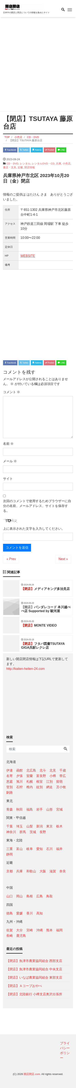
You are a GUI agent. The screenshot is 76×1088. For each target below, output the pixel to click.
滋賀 (52, 871)
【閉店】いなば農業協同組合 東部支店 (34, 977)
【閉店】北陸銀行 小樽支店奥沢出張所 (34, 994)
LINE (61, 150)
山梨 (29, 826)
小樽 (52, 776)
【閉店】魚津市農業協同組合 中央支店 (34, 969)
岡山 (19, 896)
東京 (49, 826)
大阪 (43, 871)
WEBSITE (27, 256)
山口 (9, 896)
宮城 (59, 809)
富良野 (41, 776)
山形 (49, 809)
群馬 (22, 832)
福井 (59, 849)
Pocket (49, 150)
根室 (39, 781)
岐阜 (29, 849)
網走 (49, 787)
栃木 (59, 826)
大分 (19, 930)
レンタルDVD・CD (43, 163)
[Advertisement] (38, 65)
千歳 (62, 770)
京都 (9, 871)
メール (10, 461)
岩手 (39, 809)
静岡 (9, 854)
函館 (19, 770)
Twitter (24, 150)
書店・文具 (9, 167)
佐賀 (9, 930)
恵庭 (9, 781)
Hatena (36, 150)
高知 (39, 913)
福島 (29, 809)
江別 (49, 781)
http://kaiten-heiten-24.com (25, 668)
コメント (11, 392)
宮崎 (29, 930)
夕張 (19, 776)
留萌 (59, 781)
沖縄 (39, 930)
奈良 (62, 871)
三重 (9, 849)
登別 (9, 787)
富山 (19, 849)
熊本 (49, 930)
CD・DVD (12, 163)
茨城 (33, 832)
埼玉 (19, 826)
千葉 (9, 826)
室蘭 (29, 776)
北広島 (31, 770)
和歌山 (31, 871)
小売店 (67, 163)
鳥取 (49, 896)
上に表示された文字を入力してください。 (34, 528)
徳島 (9, 913)
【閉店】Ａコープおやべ (24, 986)
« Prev (11, 559)
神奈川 (11, 832)
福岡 (59, 930)
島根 (29, 896)
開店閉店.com (32, 1074)
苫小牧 (61, 787)
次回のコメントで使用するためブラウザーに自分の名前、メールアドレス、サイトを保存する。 (37, 505)
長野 (43, 832)
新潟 (39, 826)
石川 (49, 849)
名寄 (9, 776)
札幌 (29, 781)
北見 (52, 770)
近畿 (20, 167)
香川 (29, 913)
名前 (8, 443)
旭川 (19, 781)
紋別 (39, 787)
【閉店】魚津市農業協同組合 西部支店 (34, 961)
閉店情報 (29, 167)
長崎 (9, 935)
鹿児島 (21, 935)
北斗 (43, 770)
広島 (39, 896)
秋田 (19, 809)
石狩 (19, 787)
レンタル (25, 163)
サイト (8, 478)
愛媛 (19, 913)
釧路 (9, 792)
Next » (63, 559)
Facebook (10, 150)
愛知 (39, 849)
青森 (9, 809)
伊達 (9, 770)
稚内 (29, 787)
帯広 (62, 776)
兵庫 (58, 163)
